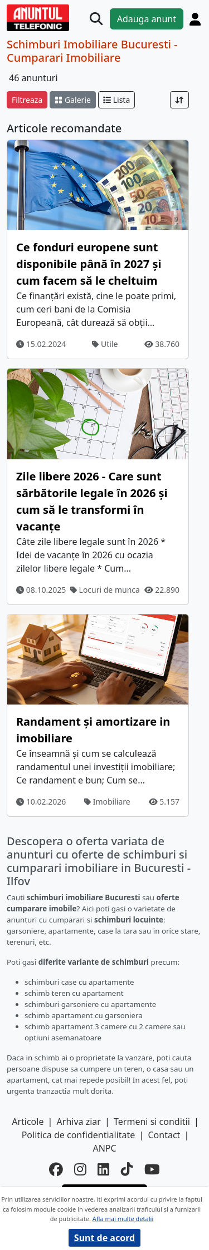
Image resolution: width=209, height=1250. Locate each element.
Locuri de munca (105, 589)
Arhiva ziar (79, 1121)
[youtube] (152, 1169)
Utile (105, 344)
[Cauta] (96, 18)
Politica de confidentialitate (78, 1135)
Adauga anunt (146, 19)
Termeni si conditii (152, 1121)
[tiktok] (127, 1169)
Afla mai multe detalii (123, 1218)
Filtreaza (27, 100)
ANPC (104, 1148)
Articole (27, 1121)
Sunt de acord (104, 1238)
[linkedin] (104, 1169)
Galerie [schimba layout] (72, 100)
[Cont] (195, 19)
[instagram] (80, 1169)
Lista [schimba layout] (116, 100)
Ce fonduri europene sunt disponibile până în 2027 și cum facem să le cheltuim (88, 264)
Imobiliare (107, 801)
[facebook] (56, 1169)
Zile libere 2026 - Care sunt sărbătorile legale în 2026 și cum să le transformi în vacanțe (92, 501)
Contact (164, 1135)
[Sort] (179, 99)
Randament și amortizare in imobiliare (93, 730)
